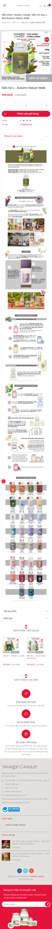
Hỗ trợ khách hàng (26, 722)
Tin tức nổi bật (8, 835)
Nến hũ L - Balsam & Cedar (13, 656)
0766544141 (26, 124)
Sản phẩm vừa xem (26, 679)
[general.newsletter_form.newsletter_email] (26, 904)
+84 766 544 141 (11, 788)
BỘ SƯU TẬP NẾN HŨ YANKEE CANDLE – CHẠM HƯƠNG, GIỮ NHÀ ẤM (31, 855)
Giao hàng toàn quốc (26, 702)
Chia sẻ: (4, 120)
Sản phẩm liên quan (26, 630)
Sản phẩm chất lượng (26, 742)
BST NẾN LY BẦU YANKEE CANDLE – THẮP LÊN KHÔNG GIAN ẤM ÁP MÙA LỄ (30, 842)
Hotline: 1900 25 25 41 (13, 792)
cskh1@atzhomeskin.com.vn (15, 795)
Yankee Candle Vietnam (15, 825)
